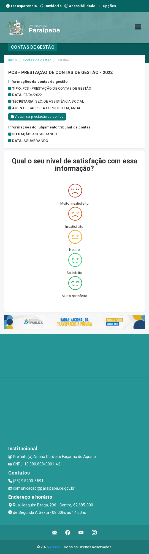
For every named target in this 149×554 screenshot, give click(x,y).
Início (12, 60)
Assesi (55, 547)
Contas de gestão (37, 60)
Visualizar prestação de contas (37, 117)
